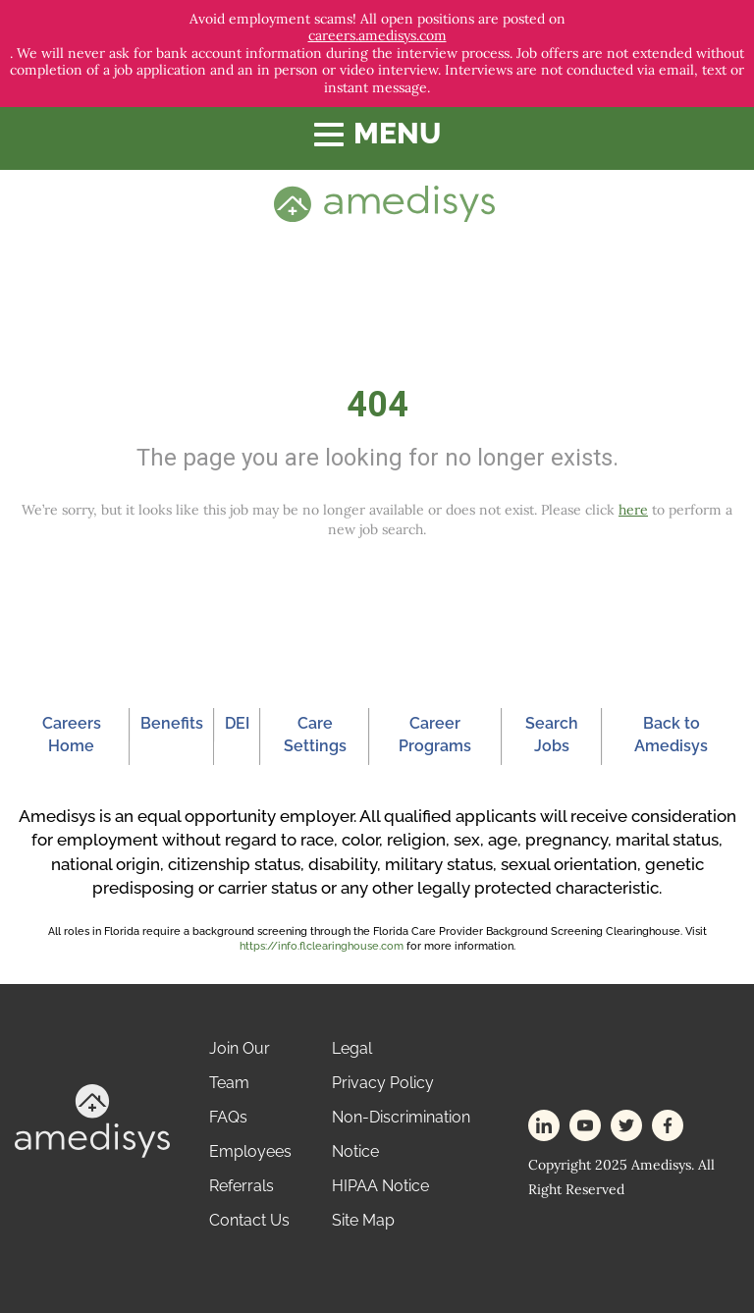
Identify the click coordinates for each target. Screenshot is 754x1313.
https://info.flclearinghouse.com (322, 946)
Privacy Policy (383, 1082)
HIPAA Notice (380, 1185)
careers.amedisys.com (377, 35)
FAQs (228, 1117)
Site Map (363, 1220)
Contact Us (249, 1220)
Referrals (241, 1185)
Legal (352, 1048)
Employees (250, 1151)
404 (377, 404)
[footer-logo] (92, 1120)
